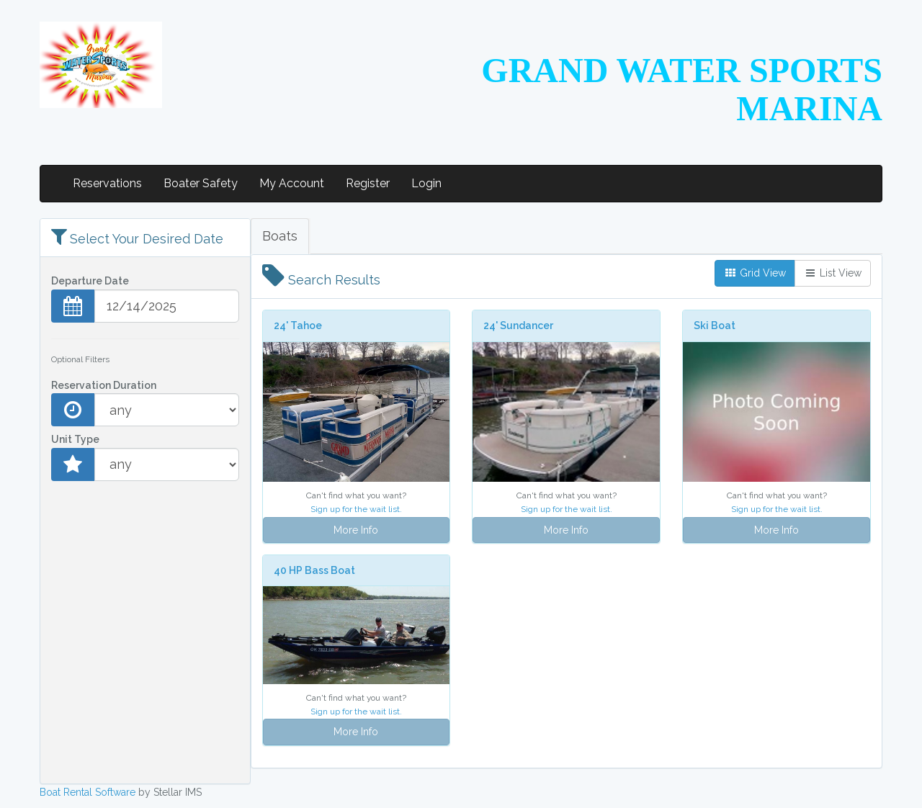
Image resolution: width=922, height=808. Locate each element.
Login (426, 183)
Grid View (755, 273)
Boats (279, 235)
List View (832, 273)
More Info (356, 530)
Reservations (107, 183)
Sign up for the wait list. (356, 509)
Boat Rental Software (87, 792)
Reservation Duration (103, 385)
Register (368, 183)
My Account (291, 183)
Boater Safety (201, 183)
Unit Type (75, 439)
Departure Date (90, 281)
